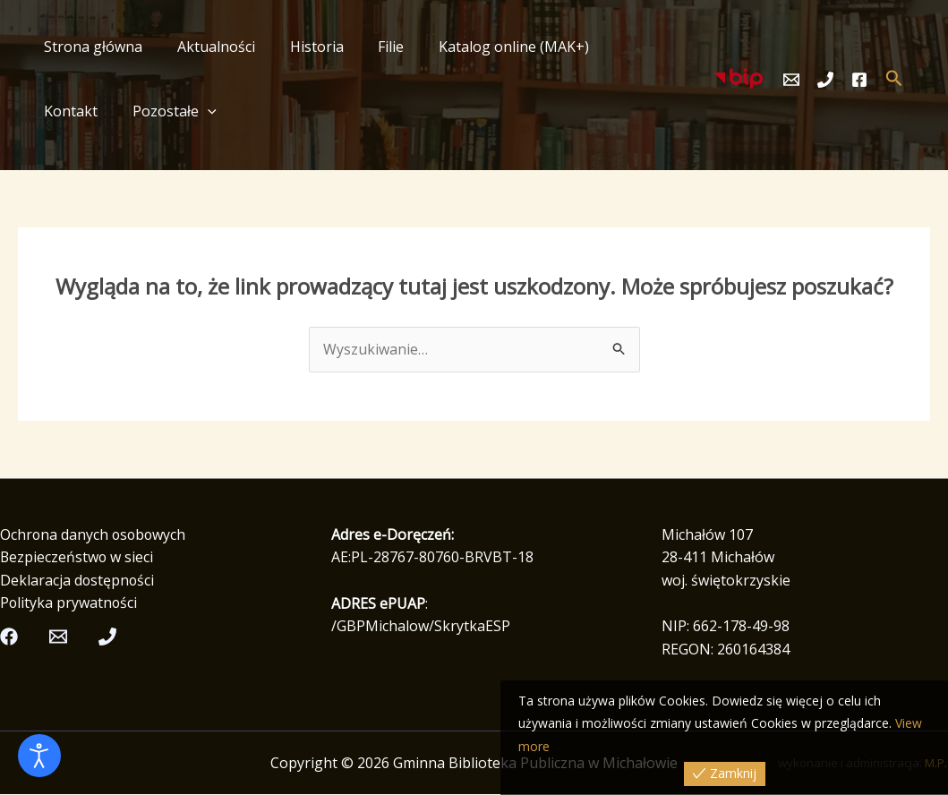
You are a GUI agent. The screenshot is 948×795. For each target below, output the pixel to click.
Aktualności (207, 46)
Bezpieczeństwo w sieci (77, 558)
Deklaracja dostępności (78, 580)
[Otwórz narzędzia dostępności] (39, 755)
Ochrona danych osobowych (94, 534)
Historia (302, 46)
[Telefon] (825, 80)
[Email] (791, 80)
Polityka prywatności (69, 603)
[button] (116, 111)
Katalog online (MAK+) (487, 46)
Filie (370, 46)
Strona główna (90, 46)
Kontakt (618, 46)
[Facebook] (859, 80)
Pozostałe (83, 111)
